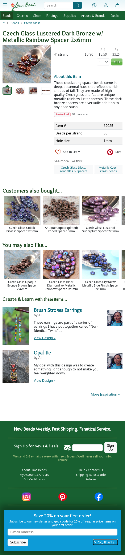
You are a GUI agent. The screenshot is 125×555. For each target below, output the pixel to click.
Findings (52, 15)
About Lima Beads (34, 470)
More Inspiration (105, 394)
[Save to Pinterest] (114, 152)
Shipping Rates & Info (91, 475)
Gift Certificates (34, 479)
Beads (7, 15)
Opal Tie (42, 352)
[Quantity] (103, 62)
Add (117, 62)
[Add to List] (67, 152)
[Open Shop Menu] (5, 5)
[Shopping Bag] (117, 5)
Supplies (69, 15)
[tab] (7, 91)
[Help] (94, 5)
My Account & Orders (34, 475)
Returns (91, 479)
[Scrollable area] (64, 216)
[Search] (77, 5)
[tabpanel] (27, 64)
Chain (37, 15)
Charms (22, 15)
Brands (93, 15)
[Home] (4, 23)
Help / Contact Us (91, 470)
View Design (45, 338)
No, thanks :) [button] (105, 542)
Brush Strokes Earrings (58, 310)
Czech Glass (32, 23)
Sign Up (110, 447)
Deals (115, 15)
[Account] (106, 5)
